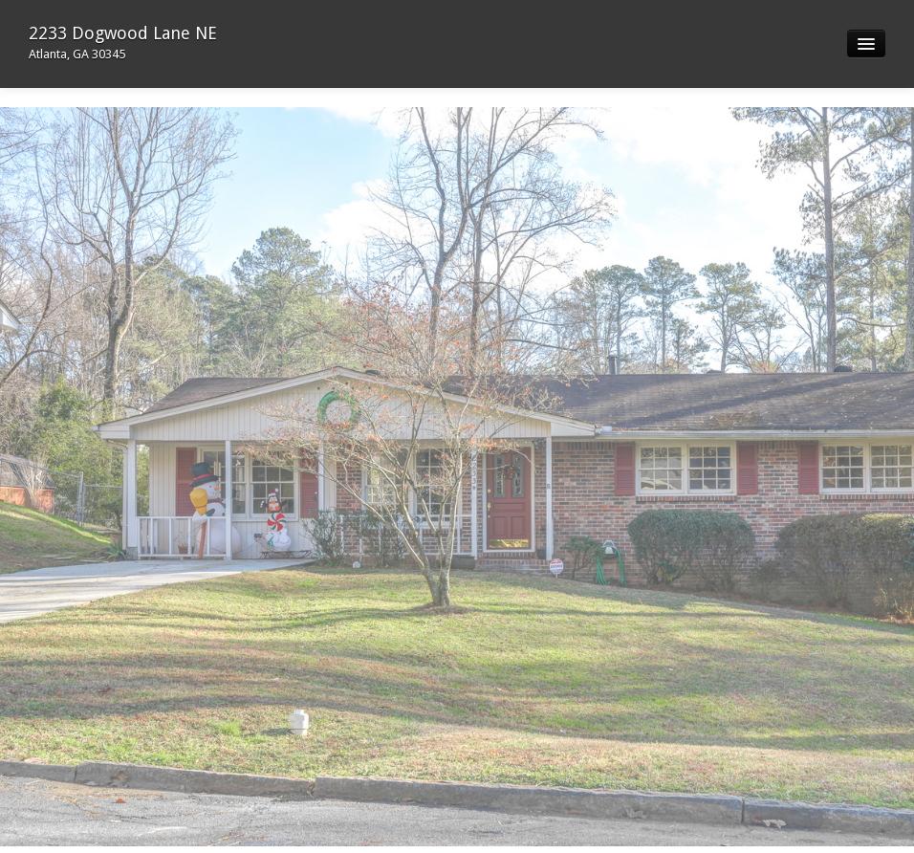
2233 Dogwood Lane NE (123, 42)
